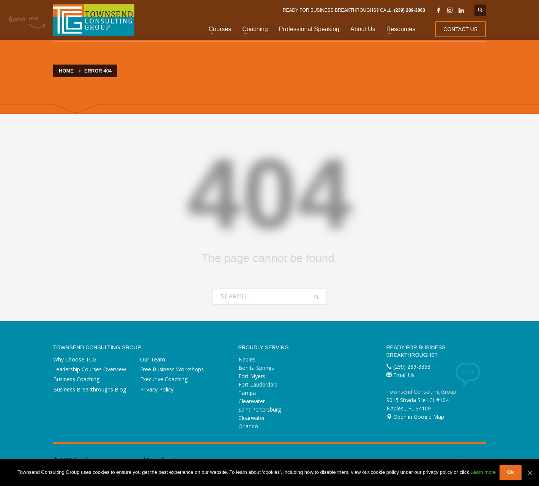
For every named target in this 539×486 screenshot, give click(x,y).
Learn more (483, 472)
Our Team (152, 359)
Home (66, 71)
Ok (510, 472)
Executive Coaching (164, 379)
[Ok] (529, 473)
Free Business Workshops (172, 369)
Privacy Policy (156, 389)
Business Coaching (76, 379)
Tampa (247, 392)
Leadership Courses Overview (89, 369)
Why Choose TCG (74, 359)
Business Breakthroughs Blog (89, 389)
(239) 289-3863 (409, 10)
